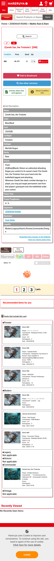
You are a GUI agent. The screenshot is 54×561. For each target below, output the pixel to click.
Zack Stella (10, 220)
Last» (38, 289)
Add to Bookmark (27, 75)
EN (14, 43)
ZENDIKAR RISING (13, 212)
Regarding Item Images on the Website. (35, 237)
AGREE (27, 555)
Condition (7, 54)
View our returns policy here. (39, 240)
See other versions (27, 83)
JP (7, 43)
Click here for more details (27, 545)
